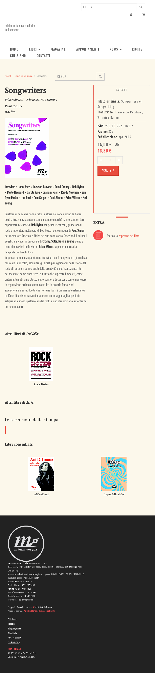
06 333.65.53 (29, 653)
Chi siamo (12, 619)
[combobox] (109, 7)
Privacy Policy (14, 638)
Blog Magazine (14, 628)
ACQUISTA (108, 171)
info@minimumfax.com (24, 657)
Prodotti (8, 76)
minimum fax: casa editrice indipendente (20, 28)
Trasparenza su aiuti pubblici (21, 600)
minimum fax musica (24, 76)
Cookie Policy (14, 642)
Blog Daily (12, 633)
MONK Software (45, 607)
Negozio (11, 624)
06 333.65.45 (14, 653)
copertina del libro (129, 236)
